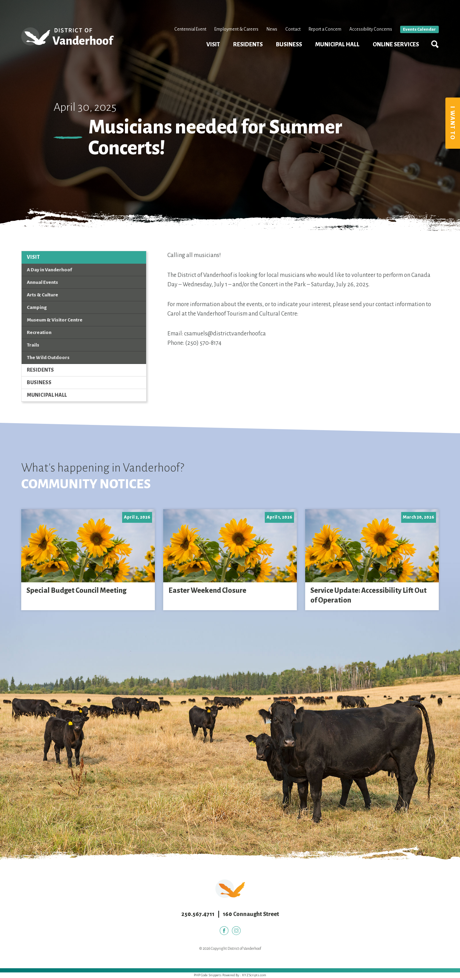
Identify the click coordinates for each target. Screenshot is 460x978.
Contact (293, 29)
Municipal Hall (337, 44)
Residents (248, 44)
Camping (37, 307)
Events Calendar (419, 29)
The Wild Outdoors (48, 357)
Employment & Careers (236, 29)
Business (289, 44)
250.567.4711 (197, 914)
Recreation (39, 332)
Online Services (396, 44)
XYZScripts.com (254, 975)
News (272, 29)
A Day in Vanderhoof (49, 269)
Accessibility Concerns (370, 29)
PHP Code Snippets (208, 975)
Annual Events (42, 282)
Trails (33, 345)
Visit (213, 44)
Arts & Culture (42, 294)
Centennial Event (190, 29)
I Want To (452, 123)
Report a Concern (325, 29)
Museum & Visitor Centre (54, 320)
